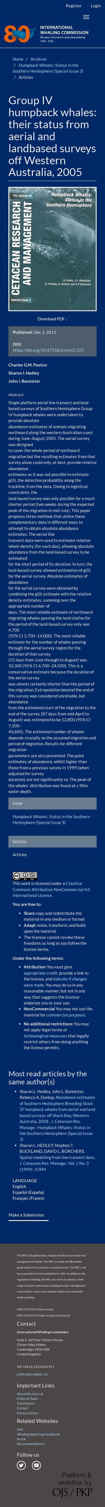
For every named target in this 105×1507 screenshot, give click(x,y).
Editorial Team (27, 1398)
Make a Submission (26, 1214)
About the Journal (30, 1394)
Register (74, 5)
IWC (20, 1429)
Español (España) (28, 1192)
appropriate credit (40, 972)
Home (18, 58)
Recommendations (31, 1444)
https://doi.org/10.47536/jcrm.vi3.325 (48, 350)
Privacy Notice (27, 1413)
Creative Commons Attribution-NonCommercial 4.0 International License (51, 889)
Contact (23, 1408)
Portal (21, 1439)
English (19, 1186)
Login (96, 5)
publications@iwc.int (32, 1374)
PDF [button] (61, 318)
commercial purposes (65, 1014)
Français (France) (29, 1198)
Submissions (26, 1403)
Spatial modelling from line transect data (57, 1157)
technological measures (46, 1035)
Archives (39, 58)
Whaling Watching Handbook (38, 1434)
